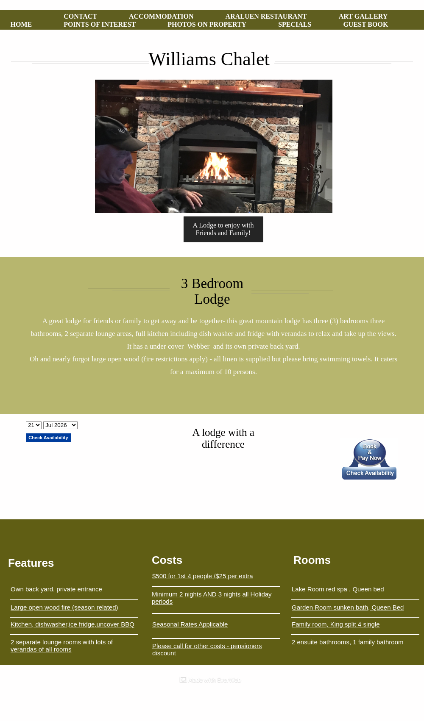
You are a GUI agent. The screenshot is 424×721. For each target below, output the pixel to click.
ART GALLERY (363, 16)
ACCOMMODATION (161, 16)
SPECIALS (294, 24)
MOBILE (25, 32)
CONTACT (80, 16)
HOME (21, 24)
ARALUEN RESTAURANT (266, 16)
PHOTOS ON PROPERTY (206, 24)
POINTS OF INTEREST (100, 24)
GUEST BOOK (365, 24)
